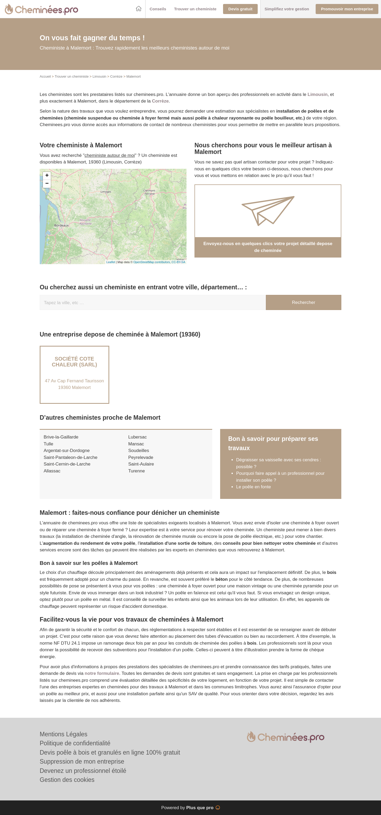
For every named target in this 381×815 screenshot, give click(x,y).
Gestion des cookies (67, 779)
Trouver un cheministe (72, 76)
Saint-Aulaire (141, 464)
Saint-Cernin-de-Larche (67, 464)
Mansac (136, 443)
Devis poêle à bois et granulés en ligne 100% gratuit (110, 752)
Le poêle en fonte (253, 486)
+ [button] (47, 176)
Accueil (45, 76)
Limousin (99, 76)
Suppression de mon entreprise (82, 761)
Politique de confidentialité (75, 743)
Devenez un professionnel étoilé (83, 770)
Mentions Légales (63, 734)
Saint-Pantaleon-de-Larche (70, 457)
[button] (158, 9)
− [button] (47, 184)
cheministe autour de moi (110, 155)
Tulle (48, 443)
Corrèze (116, 76)
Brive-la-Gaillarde (61, 437)
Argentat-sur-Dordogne (67, 450)
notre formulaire (102, 673)
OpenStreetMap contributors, (152, 262)
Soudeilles (138, 450)
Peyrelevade (140, 457)
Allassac (52, 470)
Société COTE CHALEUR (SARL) (74, 361)
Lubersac (137, 437)
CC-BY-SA (178, 262)
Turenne (136, 470)
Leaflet (110, 262)
